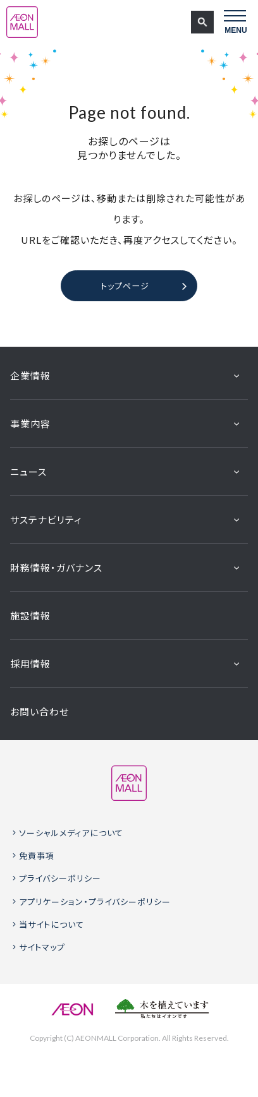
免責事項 (36, 855)
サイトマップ (42, 947)
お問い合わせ (39, 711)
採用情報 (30, 663)
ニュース (28, 471)
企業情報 (30, 375)
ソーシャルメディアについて (71, 833)
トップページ (125, 286)
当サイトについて (51, 924)
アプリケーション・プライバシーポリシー (95, 902)
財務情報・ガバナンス (56, 567)
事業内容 (30, 423)
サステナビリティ (46, 519)
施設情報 (30, 615)
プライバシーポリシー (60, 878)
